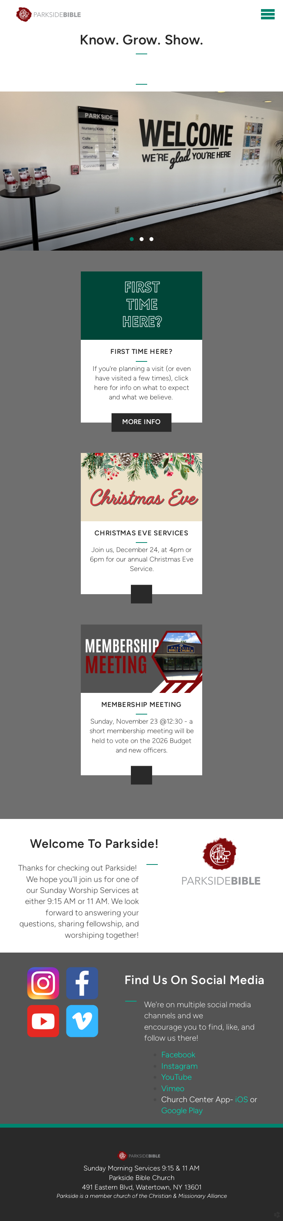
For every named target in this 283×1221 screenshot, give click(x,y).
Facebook (178, 1054)
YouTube (176, 1077)
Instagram (179, 1066)
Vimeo (172, 1088)
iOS (241, 1099)
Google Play (182, 1110)
